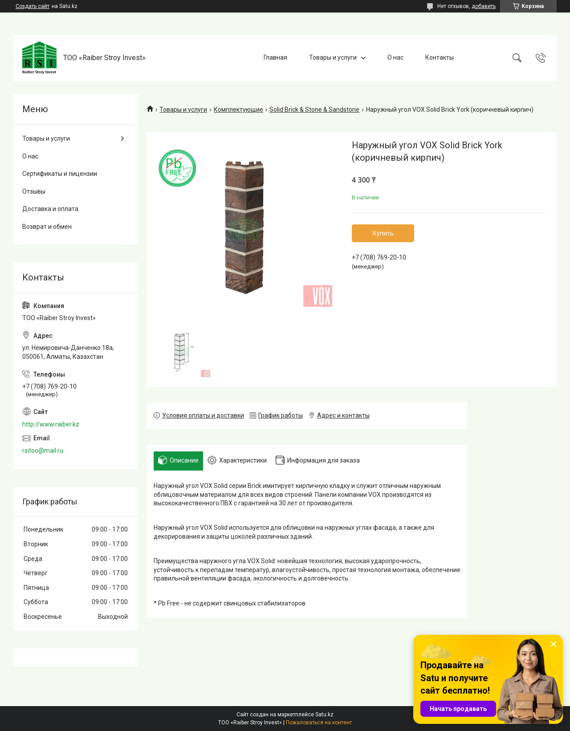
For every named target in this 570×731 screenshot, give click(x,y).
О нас (395, 57)
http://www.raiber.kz (50, 424)
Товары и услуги (333, 57)
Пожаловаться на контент (319, 722)
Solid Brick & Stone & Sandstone (314, 109)
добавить (484, 6)
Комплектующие (238, 109)
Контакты (439, 57)
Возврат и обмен (47, 226)
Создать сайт (32, 6)
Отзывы (33, 191)
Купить (383, 233)
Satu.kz (324, 714)
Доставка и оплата (50, 208)
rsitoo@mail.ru (42, 450)
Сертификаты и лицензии (59, 173)
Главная (275, 57)
